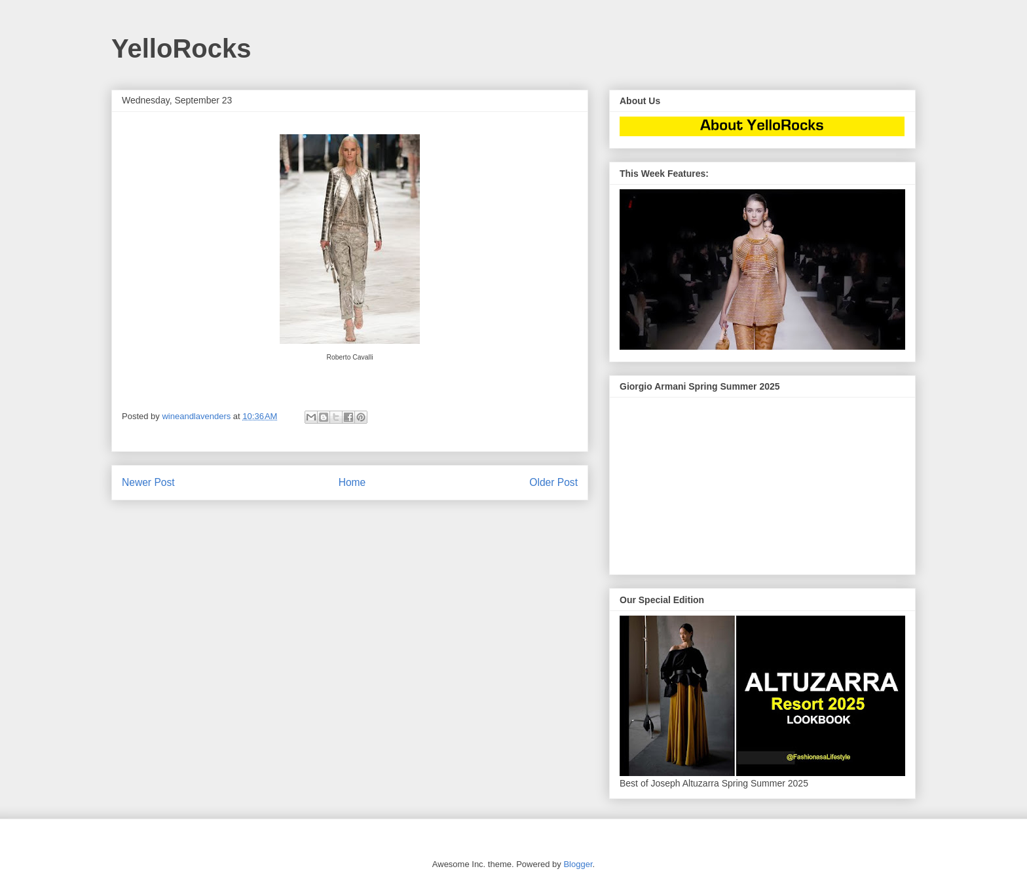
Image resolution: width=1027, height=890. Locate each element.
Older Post (553, 482)
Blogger (577, 864)
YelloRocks (181, 48)
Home (352, 482)
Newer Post (148, 482)
